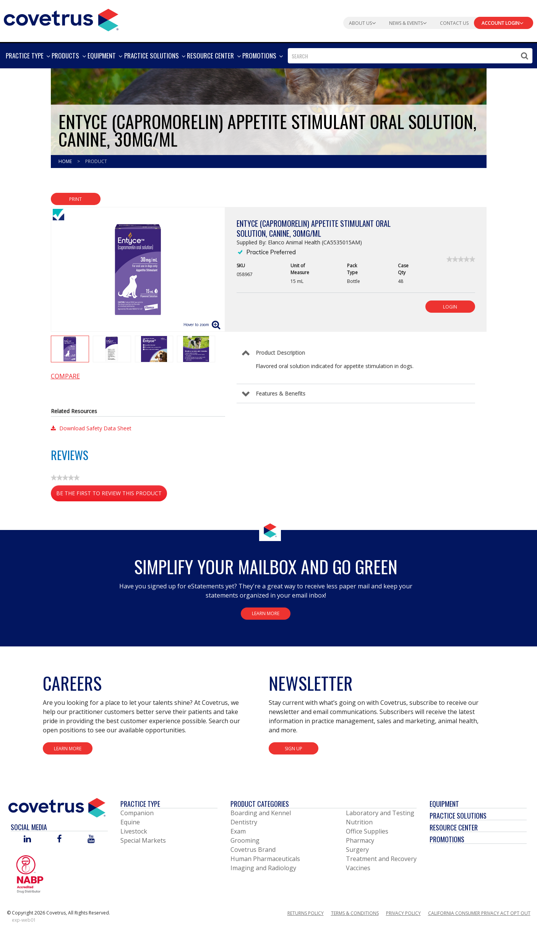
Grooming (245, 840)
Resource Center (454, 827)
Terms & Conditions (355, 913)
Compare (65, 376)
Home (65, 161)
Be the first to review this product (111, 494)
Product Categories (259, 804)
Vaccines (358, 868)
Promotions (447, 839)
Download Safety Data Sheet (91, 428)
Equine (130, 822)
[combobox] (410, 55)
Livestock (133, 831)
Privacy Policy (403, 913)
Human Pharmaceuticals (265, 859)
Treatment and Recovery (381, 859)
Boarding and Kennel (260, 813)
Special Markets (143, 840)
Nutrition (359, 822)
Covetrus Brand (253, 849)
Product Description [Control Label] (280, 352)
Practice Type (140, 804)
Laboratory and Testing (380, 813)
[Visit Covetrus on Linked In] (27, 839)
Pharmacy (360, 840)
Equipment (444, 804)
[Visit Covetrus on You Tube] (91, 839)
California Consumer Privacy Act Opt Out (479, 913)
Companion (137, 813)
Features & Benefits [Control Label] (280, 393)
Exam (238, 831)
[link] (460, 259)
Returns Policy (305, 913)
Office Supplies (367, 831)
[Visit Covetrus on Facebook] (59, 839)
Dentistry (243, 822)
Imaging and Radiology (263, 868)
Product (96, 161)
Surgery (357, 849)
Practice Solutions (458, 816)
